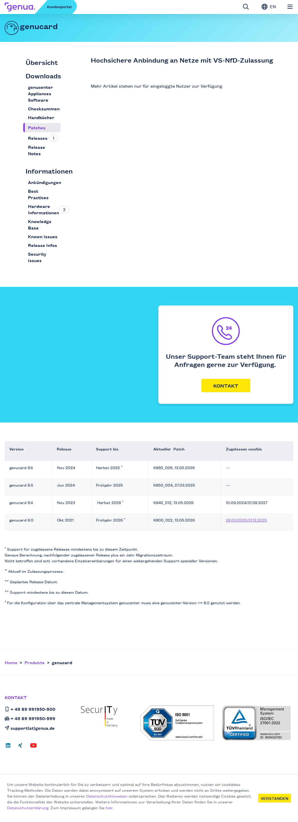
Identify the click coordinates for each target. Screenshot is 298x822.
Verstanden (274, 798)
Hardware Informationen (43, 209)
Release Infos (42, 245)
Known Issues (42, 236)
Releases (37, 138)
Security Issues (37, 257)
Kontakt (225, 385)
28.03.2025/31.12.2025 (246, 520)
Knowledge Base (40, 224)
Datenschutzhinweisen (106, 796)
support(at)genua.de (30, 728)
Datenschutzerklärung (27, 807)
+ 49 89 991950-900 (30, 709)
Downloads (43, 75)
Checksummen (44, 108)
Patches (36, 127)
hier (109, 807)
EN (269, 6)
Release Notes (36, 150)
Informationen (49, 171)
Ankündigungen (44, 182)
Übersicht (42, 62)
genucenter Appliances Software (40, 93)
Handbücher (41, 117)
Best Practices (38, 194)
